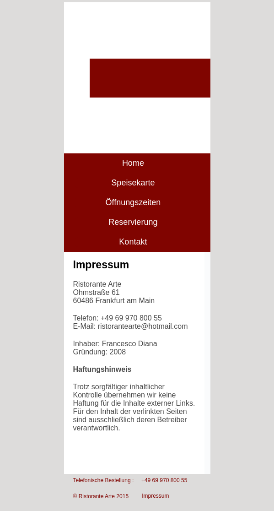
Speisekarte (133, 182)
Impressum (155, 496)
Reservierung (132, 222)
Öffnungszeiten (133, 202)
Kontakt (133, 241)
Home (133, 163)
